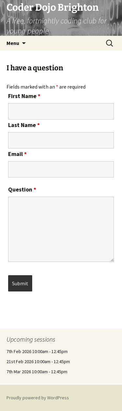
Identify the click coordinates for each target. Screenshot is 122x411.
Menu (13, 43)
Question (22, 189)
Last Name (24, 125)
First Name (24, 96)
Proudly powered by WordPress (38, 398)
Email (17, 154)
